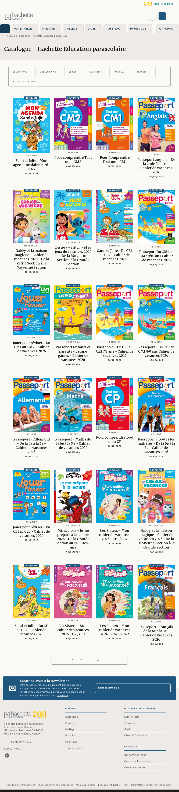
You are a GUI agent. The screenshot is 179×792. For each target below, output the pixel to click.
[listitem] (21, 4)
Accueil (11, 36)
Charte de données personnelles (55, 785)
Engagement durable (109, 785)
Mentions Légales (85, 785)
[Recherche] (151, 16)
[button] (22, 72)
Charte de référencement (21, 785)
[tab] (5, 28)
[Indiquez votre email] (128, 688)
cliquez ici (62, 695)
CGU (126, 785)
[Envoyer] (166, 688)
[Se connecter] (166, 16)
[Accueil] (19, 16)
